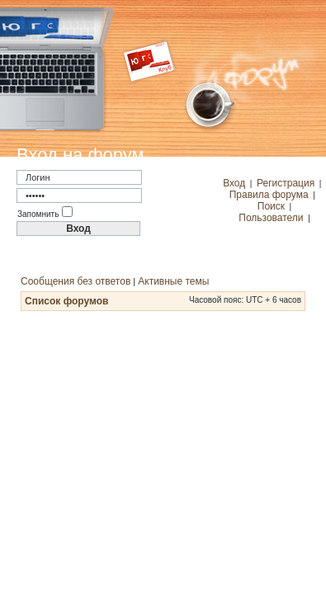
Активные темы (173, 281)
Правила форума (269, 194)
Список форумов (66, 301)
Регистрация (285, 183)
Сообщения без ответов (75, 281)
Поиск (271, 206)
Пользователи (271, 218)
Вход (234, 183)
